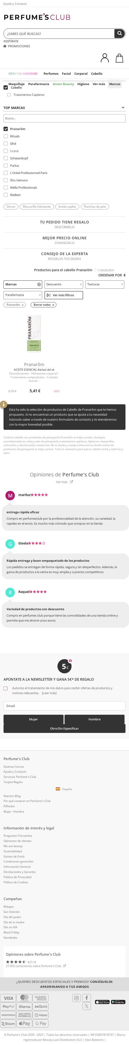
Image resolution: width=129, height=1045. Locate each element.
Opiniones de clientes (18, 841)
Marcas (114, 84)
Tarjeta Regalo (13, 782)
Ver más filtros (60, 295)
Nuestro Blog (12, 796)
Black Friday (11, 932)
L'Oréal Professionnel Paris (25, 173)
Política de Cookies (16, 882)
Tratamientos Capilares (25, 95)
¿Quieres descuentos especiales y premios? (64, 984)
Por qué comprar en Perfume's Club (27, 801)
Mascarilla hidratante (37, 207)
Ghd (10, 143)
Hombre (95, 719)
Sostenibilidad (13, 851)
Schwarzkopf (16, 158)
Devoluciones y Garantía (20, 872)
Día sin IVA (10, 927)
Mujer (33, 719)
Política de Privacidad (17, 877)
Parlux (11, 165)
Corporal (81, 73)
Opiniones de (64, 474)
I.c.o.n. (11, 151)
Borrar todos (42, 305)
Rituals (12, 136)
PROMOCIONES (17, 46)
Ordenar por (111, 275)
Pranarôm (14, 129)
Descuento (63, 284)
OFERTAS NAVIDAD (23, 73)
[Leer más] (48, 693)
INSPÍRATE (11, 41)
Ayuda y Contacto (15, 3)
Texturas (104, 284)
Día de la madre (14, 922)
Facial (66, 73)
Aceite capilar (67, 207)
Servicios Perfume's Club (20, 777)
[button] (64, 789)
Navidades (10, 938)
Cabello (96, 73)
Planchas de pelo (95, 207)
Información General (17, 867)
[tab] (64, 107)
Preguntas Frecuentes (18, 836)
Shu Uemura (16, 180)
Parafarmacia (38, 84)
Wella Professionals (20, 187)
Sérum (11, 207)
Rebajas (9, 907)
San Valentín (12, 912)
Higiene (83, 84)
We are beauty (13, 846)
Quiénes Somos (14, 767)
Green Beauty (63, 84)
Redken (12, 195)
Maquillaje (16, 84)
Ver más (99, 84)
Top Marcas (64, 107)
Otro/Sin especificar (64, 728)
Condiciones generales (18, 861)
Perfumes (51, 73)
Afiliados (9, 806)
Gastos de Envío (14, 856)
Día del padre (12, 917)
